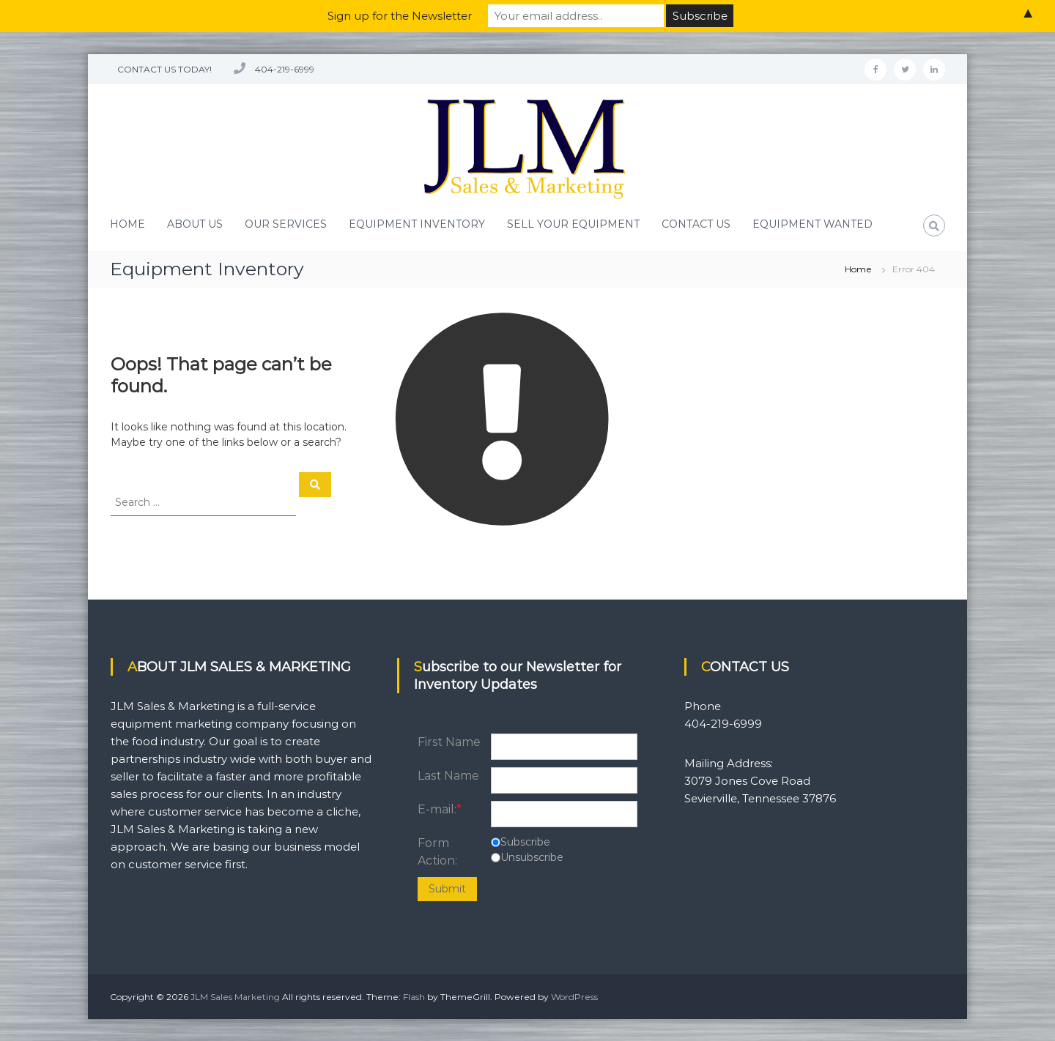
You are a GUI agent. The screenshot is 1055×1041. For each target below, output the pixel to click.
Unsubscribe (531, 857)
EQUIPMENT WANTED (812, 224)
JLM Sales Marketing (235, 996)
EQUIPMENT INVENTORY (417, 224)
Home (858, 269)
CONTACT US (696, 224)
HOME (127, 224)
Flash (414, 996)
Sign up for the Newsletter (399, 16)
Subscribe (525, 841)
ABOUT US (195, 224)
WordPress (574, 996)
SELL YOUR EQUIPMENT (573, 224)
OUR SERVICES (286, 224)
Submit (447, 888)
